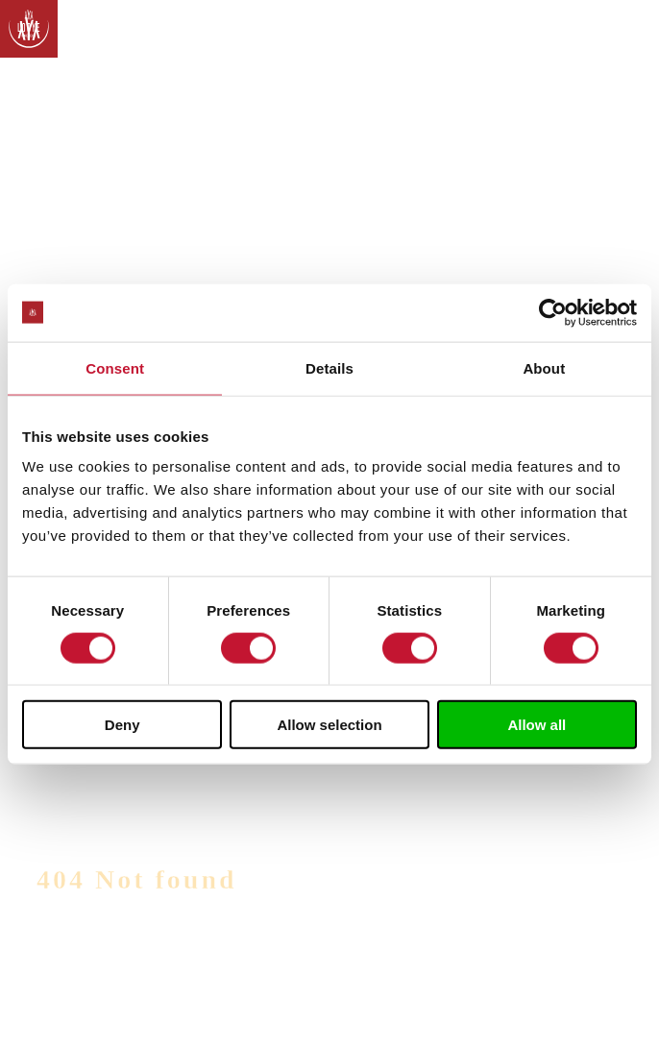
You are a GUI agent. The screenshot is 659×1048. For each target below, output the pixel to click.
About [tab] (544, 367)
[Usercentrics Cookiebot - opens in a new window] (553, 312)
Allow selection (329, 725)
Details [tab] (329, 367)
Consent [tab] (114, 367)
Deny (122, 725)
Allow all (536, 725)
